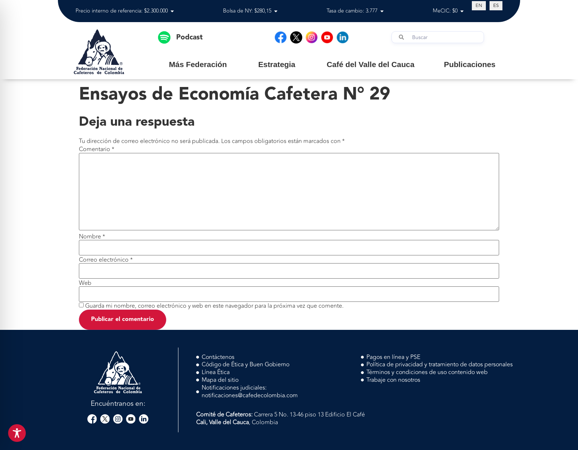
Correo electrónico (106, 260)
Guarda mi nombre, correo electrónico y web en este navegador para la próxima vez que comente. (214, 306)
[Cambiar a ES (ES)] (496, 5)
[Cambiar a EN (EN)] (479, 5)
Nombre (92, 237)
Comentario (96, 149)
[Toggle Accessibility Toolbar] (17, 433)
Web (85, 283)
